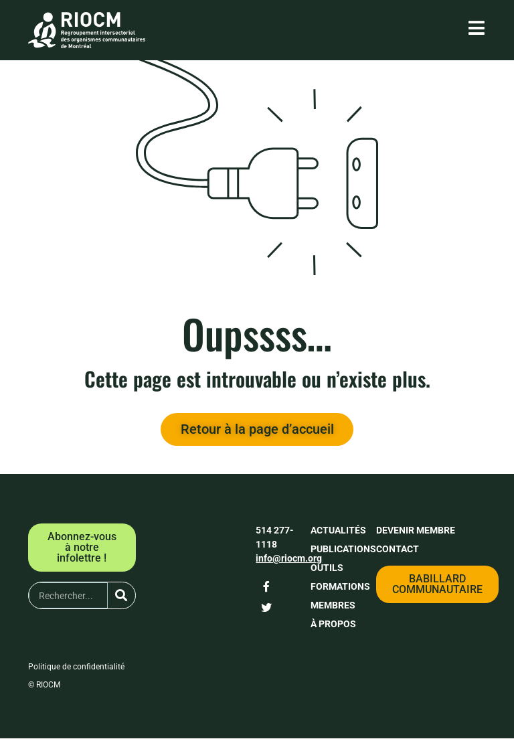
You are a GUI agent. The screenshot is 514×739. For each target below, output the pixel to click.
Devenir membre (415, 530)
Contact (397, 549)
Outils (327, 568)
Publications (343, 549)
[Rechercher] (121, 596)
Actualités (338, 530)
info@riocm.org (289, 559)
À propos (333, 624)
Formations (340, 587)
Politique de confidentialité (76, 667)
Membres (333, 605)
